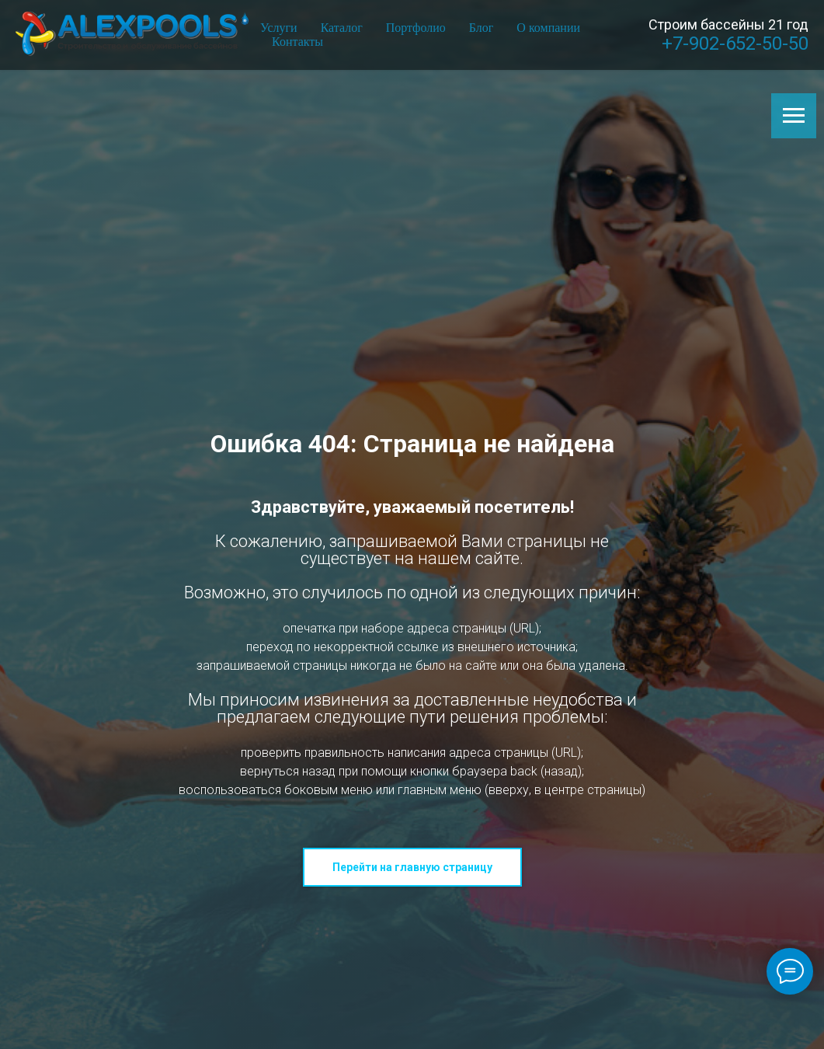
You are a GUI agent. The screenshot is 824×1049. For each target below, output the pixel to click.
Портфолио (416, 27)
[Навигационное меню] (794, 116)
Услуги (278, 27)
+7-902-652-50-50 (735, 43)
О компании (548, 27)
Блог (481, 27)
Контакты (297, 41)
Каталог (342, 27)
